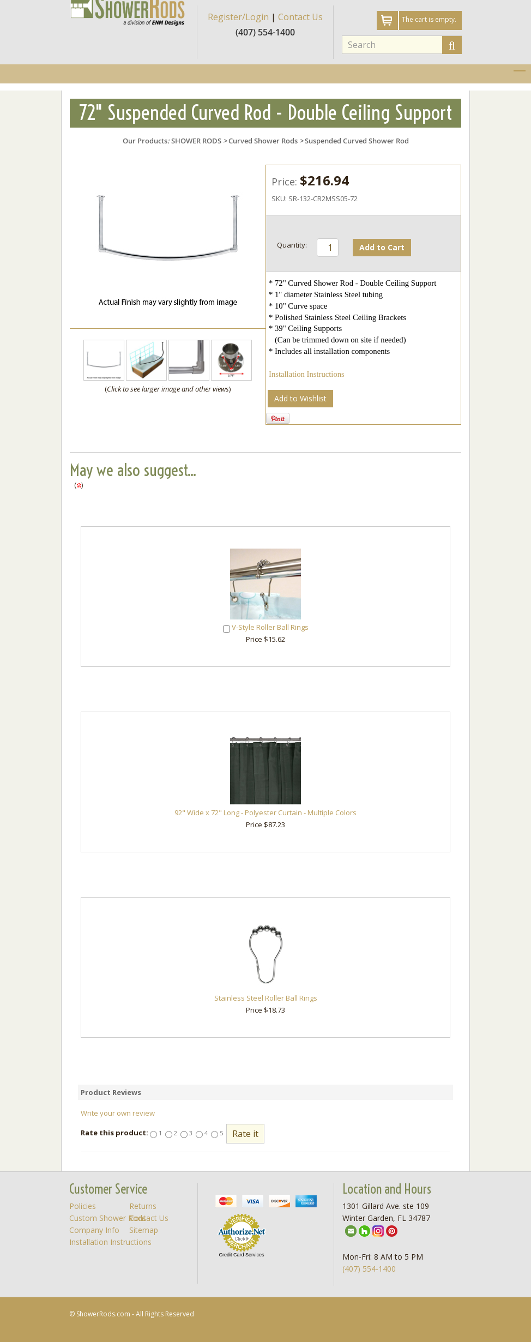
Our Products (145, 141)
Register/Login (238, 17)
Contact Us (300, 17)
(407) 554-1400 (369, 1268)
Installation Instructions (307, 374)
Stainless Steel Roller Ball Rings (265, 998)
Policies (82, 1206)
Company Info (94, 1230)
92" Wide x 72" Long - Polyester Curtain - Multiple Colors (265, 812)
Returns (142, 1206)
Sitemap (143, 1230)
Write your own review (118, 1113)
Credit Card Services (241, 1254)
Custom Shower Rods (107, 1218)
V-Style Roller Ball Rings (270, 627)
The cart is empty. (429, 19)
